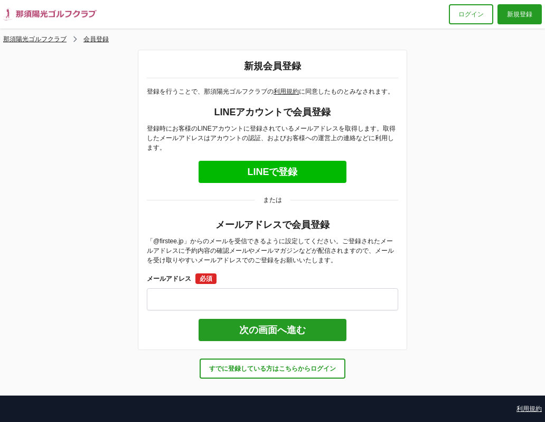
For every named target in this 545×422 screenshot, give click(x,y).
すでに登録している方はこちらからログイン (272, 368)
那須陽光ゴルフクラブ (35, 39)
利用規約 (286, 91)
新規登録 (519, 14)
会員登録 (96, 39)
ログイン (471, 14)
